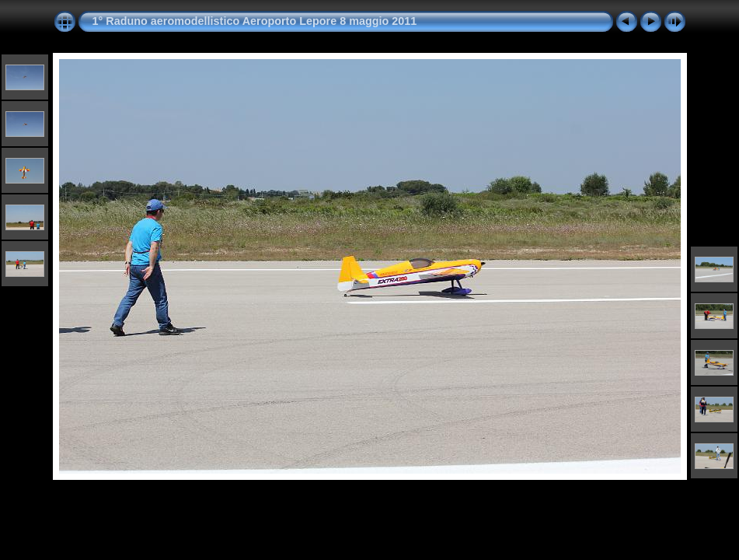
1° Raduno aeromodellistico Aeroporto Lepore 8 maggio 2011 (254, 21)
